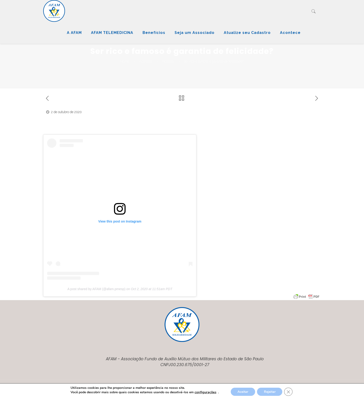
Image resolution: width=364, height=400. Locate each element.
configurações (205, 392)
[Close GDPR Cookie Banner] (288, 392)
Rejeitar (270, 392)
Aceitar (242, 392)
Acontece (145, 61)
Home (124, 61)
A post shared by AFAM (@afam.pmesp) (96, 289)
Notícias (168, 61)
